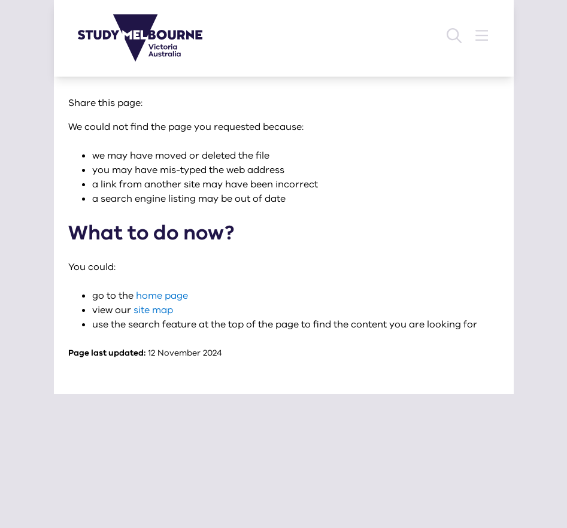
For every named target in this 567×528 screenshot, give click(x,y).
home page (162, 295)
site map (153, 310)
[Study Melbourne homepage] (147, 38)
